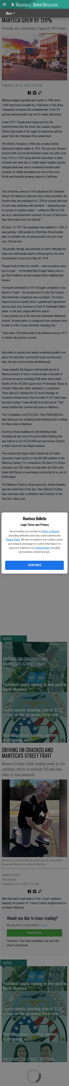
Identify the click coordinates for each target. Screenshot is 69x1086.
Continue (34, 565)
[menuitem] (11, 13)
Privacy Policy (13, 539)
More (11, 13)
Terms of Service (50, 531)
